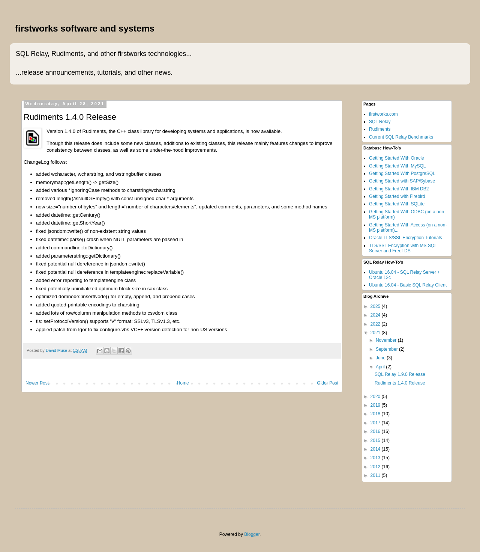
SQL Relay (380, 121)
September (387, 349)
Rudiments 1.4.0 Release (400, 383)
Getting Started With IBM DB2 (399, 189)
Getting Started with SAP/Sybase (402, 181)
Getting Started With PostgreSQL (402, 173)
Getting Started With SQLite (396, 204)
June (381, 357)
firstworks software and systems (84, 28)
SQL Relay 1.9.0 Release (400, 374)
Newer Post (37, 383)
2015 (376, 440)
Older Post (327, 383)
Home (183, 383)
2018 (376, 413)
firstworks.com (383, 114)
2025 (376, 306)
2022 (376, 324)
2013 (376, 457)
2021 (376, 332)
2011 (376, 475)
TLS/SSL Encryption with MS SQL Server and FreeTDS (403, 248)
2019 (376, 405)
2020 (376, 396)
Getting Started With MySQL (397, 166)
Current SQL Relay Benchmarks (401, 137)
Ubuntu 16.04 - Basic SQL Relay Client (408, 285)
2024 (376, 315)
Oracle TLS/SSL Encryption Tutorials (405, 237)
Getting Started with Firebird (397, 196)
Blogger (252, 534)
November (387, 340)
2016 (376, 431)
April (381, 367)
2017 (376, 422)
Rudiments (379, 129)
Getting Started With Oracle (396, 158)
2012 (376, 466)
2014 (376, 449)
